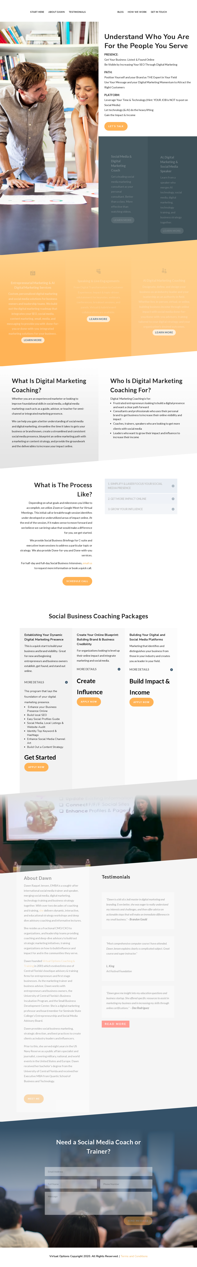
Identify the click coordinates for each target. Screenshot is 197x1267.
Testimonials (82, 8)
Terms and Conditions (134, 1256)
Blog (115, 8)
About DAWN (61, 8)
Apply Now (89, 701)
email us (87, 563)
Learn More (33, 340)
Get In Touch (154, 8)
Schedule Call (77, 581)
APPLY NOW (36, 767)
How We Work (132, 8)
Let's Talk (116, 126)
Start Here (42, 8)
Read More (115, 1024)
